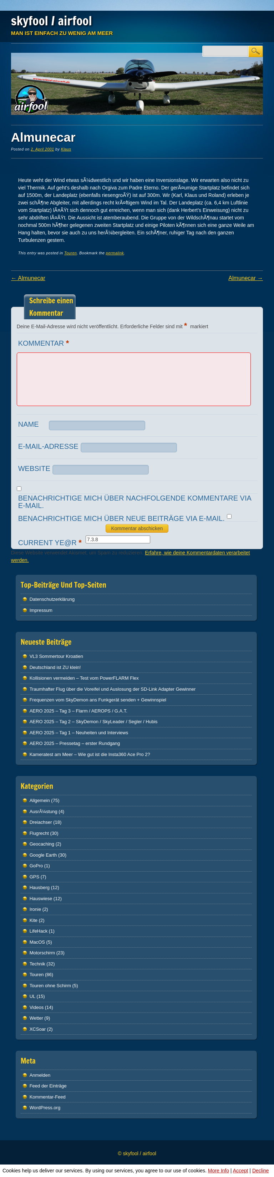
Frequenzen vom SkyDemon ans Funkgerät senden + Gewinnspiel (98, 699)
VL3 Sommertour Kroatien (56, 656)
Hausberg (40, 887)
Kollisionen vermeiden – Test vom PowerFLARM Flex (84, 678)
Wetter (36, 1018)
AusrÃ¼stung (43, 811)
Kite (33, 920)
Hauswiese (41, 898)
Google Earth (43, 855)
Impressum (41, 610)
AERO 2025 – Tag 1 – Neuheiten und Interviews (79, 732)
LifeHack (39, 931)
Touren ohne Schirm (50, 985)
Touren (70, 253)
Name (28, 424)
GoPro (36, 865)
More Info (218, 1170)
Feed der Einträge (48, 1086)
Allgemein (40, 800)
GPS (34, 876)
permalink (115, 253)
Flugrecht (39, 833)
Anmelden (40, 1075)
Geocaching (42, 844)
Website (34, 468)
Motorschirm (42, 952)
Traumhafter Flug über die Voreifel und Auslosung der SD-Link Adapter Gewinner (113, 689)
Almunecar (28, 278)
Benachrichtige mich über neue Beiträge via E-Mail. (121, 518)
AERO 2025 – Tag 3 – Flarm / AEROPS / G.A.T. (78, 711)
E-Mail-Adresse (48, 446)
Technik (37, 964)
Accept (240, 1170)
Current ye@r (50, 542)
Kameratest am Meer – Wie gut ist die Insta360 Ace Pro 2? (90, 754)
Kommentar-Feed (48, 1097)
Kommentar (44, 343)
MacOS (37, 942)
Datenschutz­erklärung (52, 599)
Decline (260, 1170)
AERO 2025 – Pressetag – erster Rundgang (75, 743)
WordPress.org (45, 1107)
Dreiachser (41, 822)
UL (32, 996)
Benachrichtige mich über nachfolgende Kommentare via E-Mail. (134, 501)
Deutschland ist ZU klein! (55, 667)
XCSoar (38, 1029)
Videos (37, 1007)
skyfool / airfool (51, 21)
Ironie (35, 909)
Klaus (66, 149)
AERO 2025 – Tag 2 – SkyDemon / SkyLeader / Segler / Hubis (94, 721)
